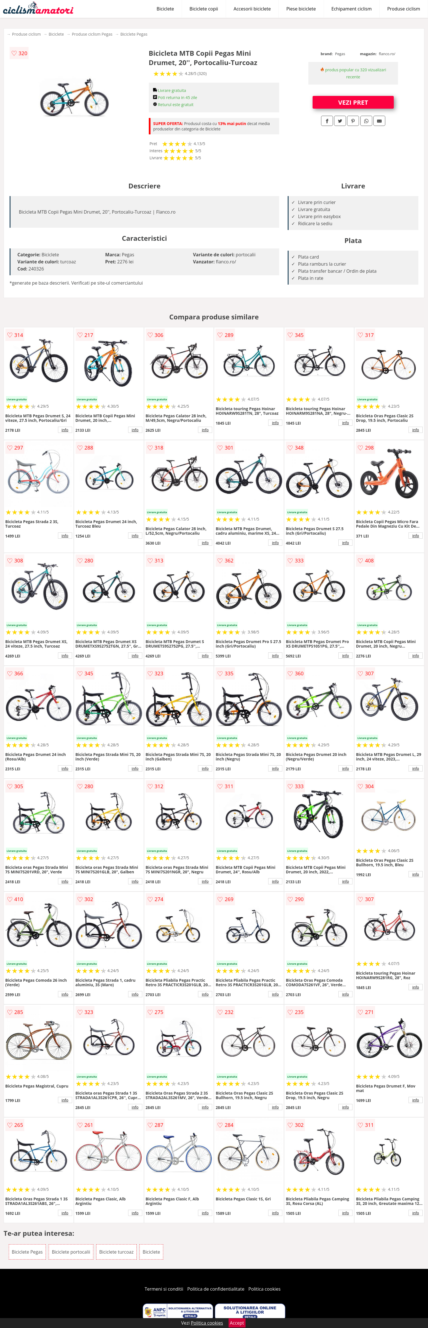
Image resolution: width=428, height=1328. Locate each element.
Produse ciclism (403, 9)
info (65, 429)
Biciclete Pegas (133, 34)
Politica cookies (264, 1289)
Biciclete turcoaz (116, 1252)
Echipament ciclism (352, 9)
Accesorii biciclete (252, 9)
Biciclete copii (204, 9)
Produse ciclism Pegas (92, 34)
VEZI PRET (353, 102)
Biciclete (165, 9)
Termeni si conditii (164, 1289)
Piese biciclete (301, 9)
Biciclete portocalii (71, 1252)
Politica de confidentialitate (215, 1289)
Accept (237, 1323)
